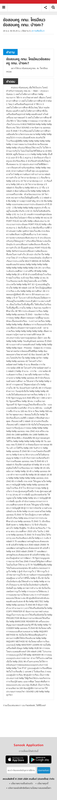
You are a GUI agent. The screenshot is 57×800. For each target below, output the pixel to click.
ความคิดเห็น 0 (38, 31)
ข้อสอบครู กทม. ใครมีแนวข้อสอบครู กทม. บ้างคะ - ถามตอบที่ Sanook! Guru (25, 7)
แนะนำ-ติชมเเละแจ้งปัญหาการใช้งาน (21, 770)
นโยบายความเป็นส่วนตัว (22, 783)
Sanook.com (9, 2)
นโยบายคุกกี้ (42, 783)
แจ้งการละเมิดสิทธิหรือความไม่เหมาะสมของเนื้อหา (29, 788)
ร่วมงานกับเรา (43, 770)
